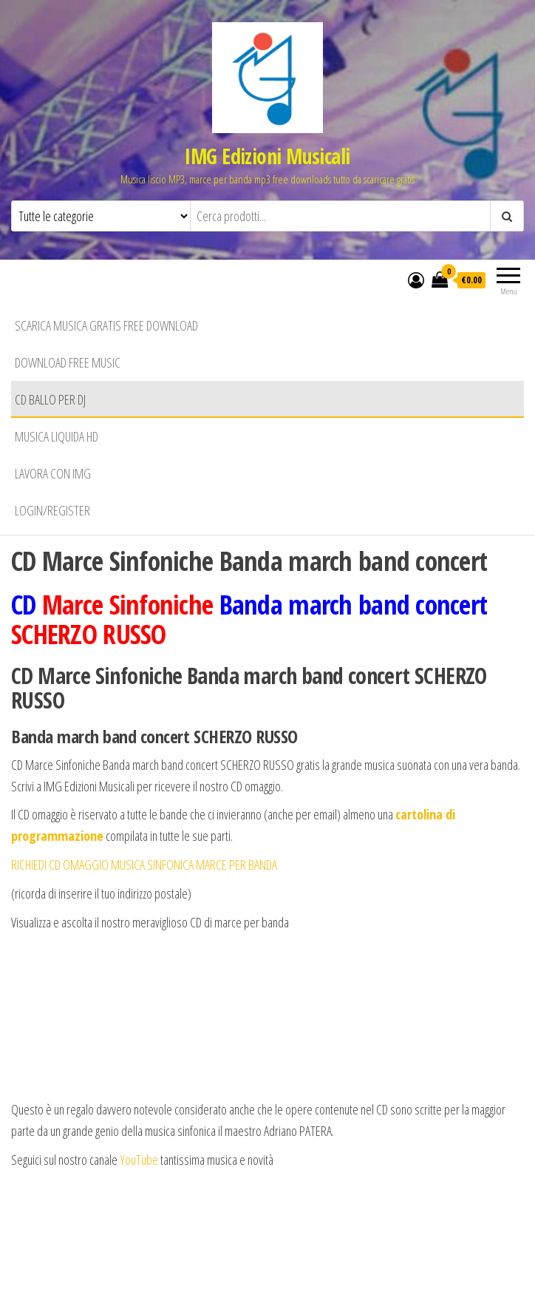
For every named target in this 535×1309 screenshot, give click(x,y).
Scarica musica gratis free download (106, 325)
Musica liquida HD (56, 436)
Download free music (67, 362)
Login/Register (52, 510)
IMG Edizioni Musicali (267, 156)
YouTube (140, 1159)
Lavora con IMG (53, 473)
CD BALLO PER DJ (50, 399)
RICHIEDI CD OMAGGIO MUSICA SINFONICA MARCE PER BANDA (144, 864)
